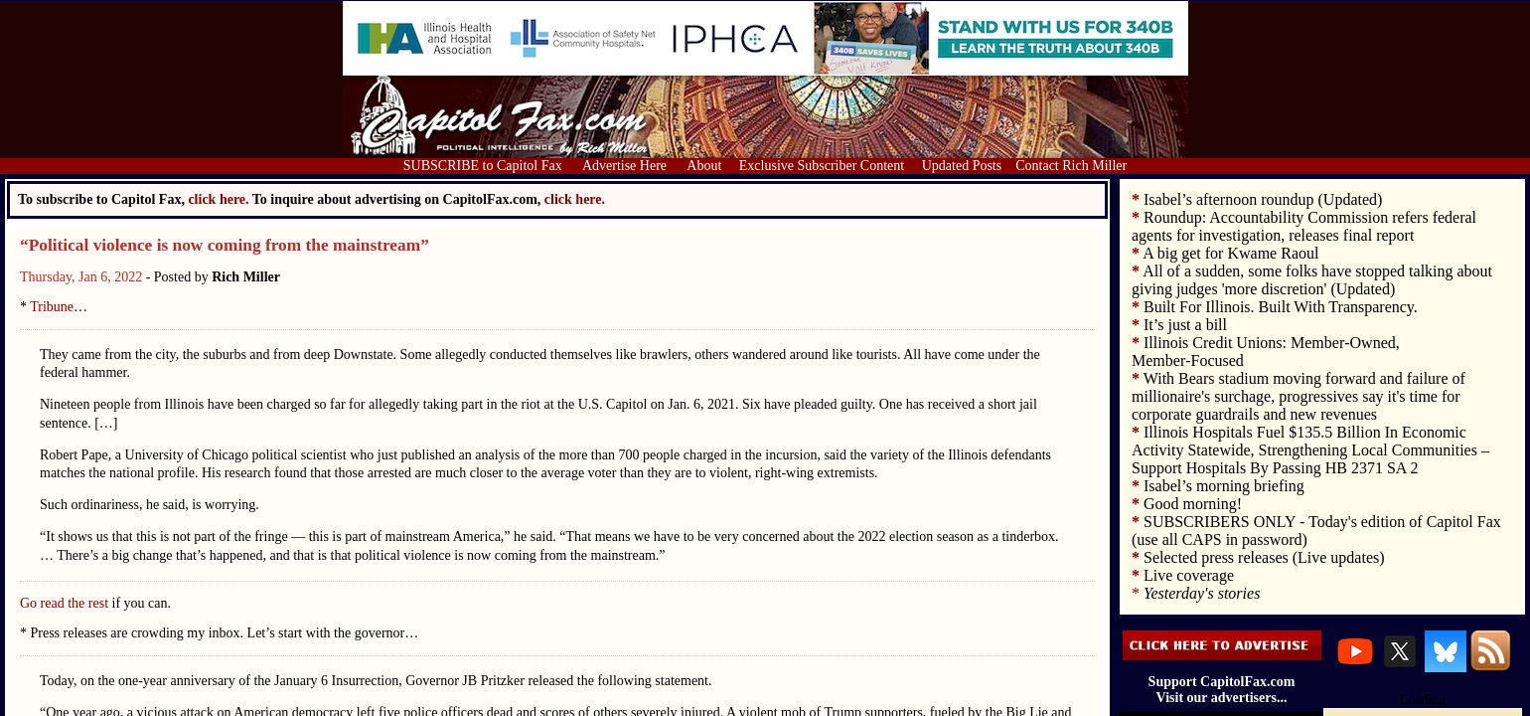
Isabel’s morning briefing (1224, 485)
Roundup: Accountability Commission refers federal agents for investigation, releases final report (1304, 226)
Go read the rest (64, 603)
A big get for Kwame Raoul (1230, 253)
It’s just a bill (1185, 324)
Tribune (52, 306)
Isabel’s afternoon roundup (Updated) (1263, 199)
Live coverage (1189, 575)
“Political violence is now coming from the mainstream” (224, 245)
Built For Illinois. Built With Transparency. (1281, 306)
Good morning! (1193, 503)
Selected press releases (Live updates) (1264, 557)
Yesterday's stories (1202, 593)
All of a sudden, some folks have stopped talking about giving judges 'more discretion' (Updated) (1312, 280)
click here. (574, 199)
